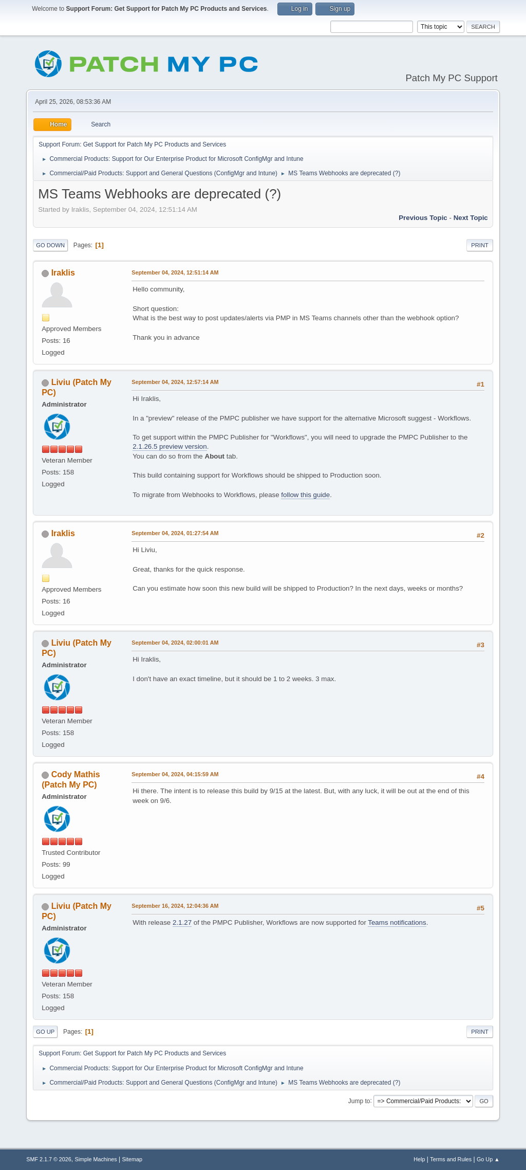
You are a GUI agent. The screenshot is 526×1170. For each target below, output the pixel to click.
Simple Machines (96, 1159)
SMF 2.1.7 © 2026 (48, 1159)
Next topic (471, 218)
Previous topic (423, 218)
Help (419, 1159)
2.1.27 (182, 922)
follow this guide (305, 495)
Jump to (359, 1100)
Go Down (50, 245)
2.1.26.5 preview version (169, 446)
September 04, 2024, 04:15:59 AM (175, 774)
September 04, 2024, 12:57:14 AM (175, 382)
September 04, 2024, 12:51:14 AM (175, 272)
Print (480, 245)
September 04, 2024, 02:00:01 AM (175, 642)
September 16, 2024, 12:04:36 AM (175, 906)
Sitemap (132, 1159)
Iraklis (63, 272)
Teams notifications (397, 922)
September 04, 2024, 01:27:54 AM (175, 533)
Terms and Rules (451, 1159)
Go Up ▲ (488, 1159)
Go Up (45, 1032)
